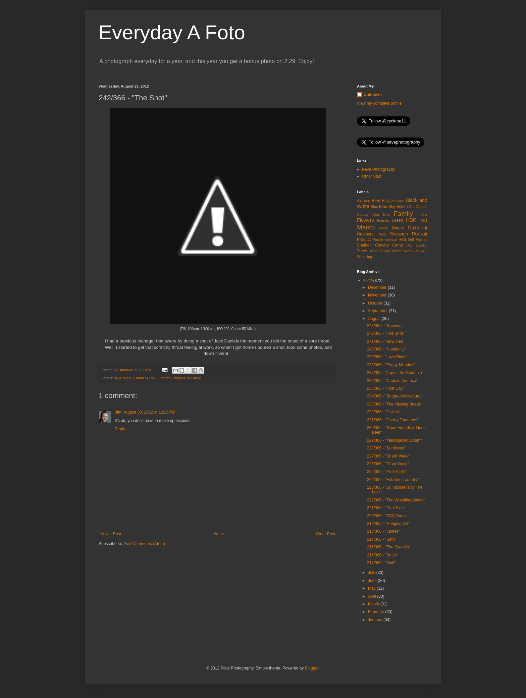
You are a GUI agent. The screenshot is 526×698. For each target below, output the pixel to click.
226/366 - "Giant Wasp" (388, 464)
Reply (120, 429)
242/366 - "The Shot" (385, 333)
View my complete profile (379, 103)
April (372, 596)
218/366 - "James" (383, 531)
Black (400, 201)
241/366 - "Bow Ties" (385, 341)
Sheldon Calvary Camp (380, 245)
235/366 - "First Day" (385, 388)
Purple (378, 239)
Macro (165, 378)
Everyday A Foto (172, 32)
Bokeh (402, 206)
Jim (118, 412)
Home (218, 534)
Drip (386, 214)
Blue (374, 207)
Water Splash (402, 251)
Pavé (381, 234)
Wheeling (364, 257)
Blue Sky (387, 206)
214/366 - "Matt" (381, 562)
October (375, 303)
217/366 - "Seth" (381, 539)
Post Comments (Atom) (144, 543)
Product (178, 378)
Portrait (419, 233)
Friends (383, 220)
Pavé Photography (378, 169)
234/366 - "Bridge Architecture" (394, 396)
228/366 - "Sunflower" (386, 448)
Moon (383, 228)
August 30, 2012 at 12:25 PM (149, 412)
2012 (368, 280)
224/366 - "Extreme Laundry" (393, 479)
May (372, 588)
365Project (123, 378)
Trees (362, 251)
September (378, 311)
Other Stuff (371, 176)
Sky (409, 245)
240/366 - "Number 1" (386, 349)
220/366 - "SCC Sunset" (388, 516)
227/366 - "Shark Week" (388, 456)
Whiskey (194, 378)
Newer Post (110, 534)
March (374, 604)
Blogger (312, 668)
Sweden (421, 245)
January (375, 620)
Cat (412, 207)
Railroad (391, 239)
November (378, 295)
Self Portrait (417, 239)
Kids (423, 220)
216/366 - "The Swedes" (388, 547)
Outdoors (365, 234)
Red (402, 239)
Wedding (421, 251)
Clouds (362, 214)
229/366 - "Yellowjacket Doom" (394, 440)
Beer (376, 200)
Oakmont (417, 227)
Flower (422, 214)
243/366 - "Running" (385, 325)
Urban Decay (379, 251)
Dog (375, 214)
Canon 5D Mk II (145, 378)
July (372, 572)
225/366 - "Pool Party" (387, 471)
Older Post (325, 534)
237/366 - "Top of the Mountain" (395, 372)
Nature (398, 228)
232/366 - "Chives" (383, 412)
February (376, 611)
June (373, 580)
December (378, 287)
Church (421, 207)
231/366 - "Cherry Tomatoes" (393, 420)
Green (397, 220)
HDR (411, 220)
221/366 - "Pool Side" (386, 507)
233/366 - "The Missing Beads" (394, 404)
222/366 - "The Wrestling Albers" (396, 500)
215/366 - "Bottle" (382, 555)
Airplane (363, 201)
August (375, 318)
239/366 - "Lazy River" (387, 357)
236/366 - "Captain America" (392, 380)
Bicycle (388, 200)
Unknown (373, 94)
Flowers (365, 220)
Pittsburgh (399, 234)
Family (403, 213)
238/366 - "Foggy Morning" (391, 365)
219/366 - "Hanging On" (388, 523)
